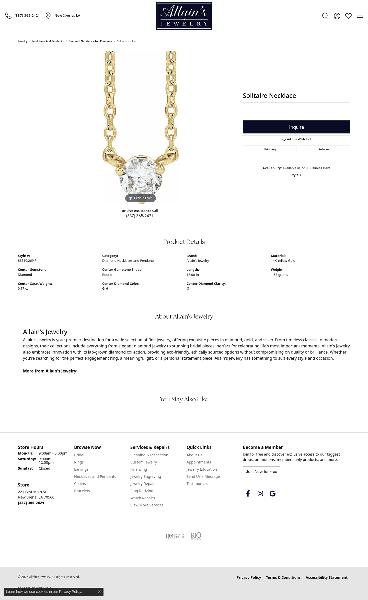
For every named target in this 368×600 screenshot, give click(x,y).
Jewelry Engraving (145, 476)
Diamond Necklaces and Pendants (90, 41)
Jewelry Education (202, 469)
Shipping (269, 149)
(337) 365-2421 (139, 215)
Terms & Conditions (283, 577)
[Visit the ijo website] (175, 536)
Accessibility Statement (327, 577)
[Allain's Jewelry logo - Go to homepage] (184, 16)
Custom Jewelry (143, 462)
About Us (194, 454)
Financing (138, 469)
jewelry (22, 41)
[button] (325, 16)
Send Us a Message (203, 476)
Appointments (199, 462)
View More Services (146, 505)
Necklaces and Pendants (48, 41)
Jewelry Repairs (143, 483)
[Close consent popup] (99, 591)
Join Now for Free (261, 471)
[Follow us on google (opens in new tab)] (272, 494)
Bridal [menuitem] (79, 454)
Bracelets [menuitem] (82, 490)
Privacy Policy (249, 577)
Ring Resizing (141, 490)
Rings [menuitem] (79, 462)
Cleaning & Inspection (149, 454)
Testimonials (197, 483)
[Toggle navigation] (359, 16)
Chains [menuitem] (80, 483)
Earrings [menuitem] (81, 469)
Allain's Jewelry (198, 260)
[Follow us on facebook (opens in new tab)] (248, 494)
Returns (323, 149)
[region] (140, 127)
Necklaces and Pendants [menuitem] (95, 476)
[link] (22, 15)
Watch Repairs (142, 497)
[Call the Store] (31, 502)
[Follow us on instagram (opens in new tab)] (260, 494)
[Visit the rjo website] (196, 536)
